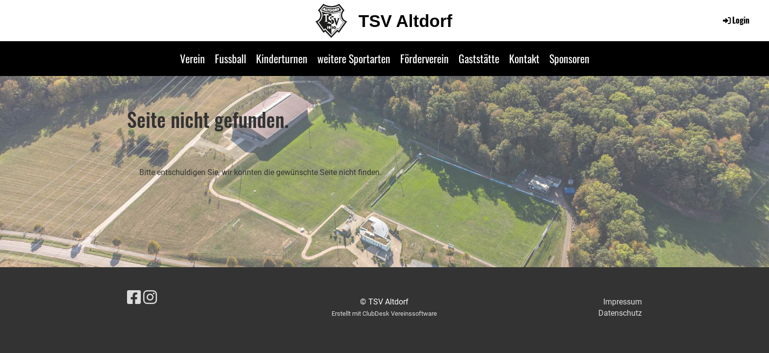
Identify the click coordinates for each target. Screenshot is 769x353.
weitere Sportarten (353, 58)
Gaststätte (479, 58)
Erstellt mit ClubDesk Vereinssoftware (384, 313)
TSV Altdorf (405, 20)
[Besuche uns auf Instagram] (150, 297)
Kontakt (524, 58)
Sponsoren (569, 58)
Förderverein (424, 58)
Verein (192, 58)
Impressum (622, 301)
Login (735, 20)
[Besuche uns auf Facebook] (134, 297)
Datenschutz (620, 313)
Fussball (230, 58)
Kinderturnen (282, 58)
